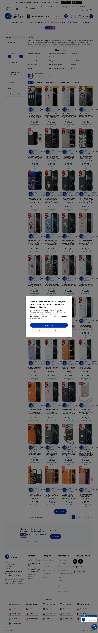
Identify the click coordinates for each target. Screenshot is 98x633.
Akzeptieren (49, 325)
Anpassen (58, 331)
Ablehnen (39, 331)
